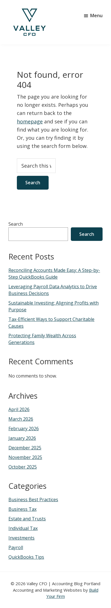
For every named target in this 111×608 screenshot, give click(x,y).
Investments (21, 538)
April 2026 (19, 409)
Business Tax (22, 509)
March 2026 (20, 419)
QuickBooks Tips (26, 557)
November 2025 (25, 457)
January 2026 (22, 438)
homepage (30, 121)
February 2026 (23, 428)
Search (15, 224)
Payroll (15, 547)
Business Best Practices (33, 499)
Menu (96, 15)
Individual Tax (23, 528)
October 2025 (22, 467)
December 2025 (24, 448)
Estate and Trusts (27, 519)
